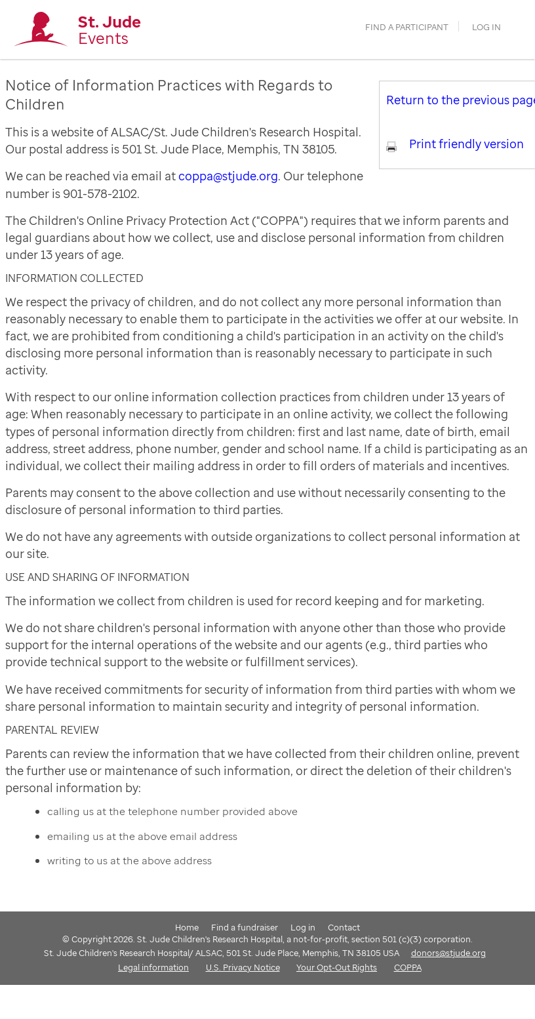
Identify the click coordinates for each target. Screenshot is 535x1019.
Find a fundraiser (244, 927)
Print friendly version (466, 143)
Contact (344, 927)
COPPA (408, 967)
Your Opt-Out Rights (336, 967)
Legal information (153, 967)
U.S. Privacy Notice (243, 967)
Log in (486, 27)
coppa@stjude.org (228, 176)
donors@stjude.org (448, 953)
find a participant (406, 27)
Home (187, 927)
